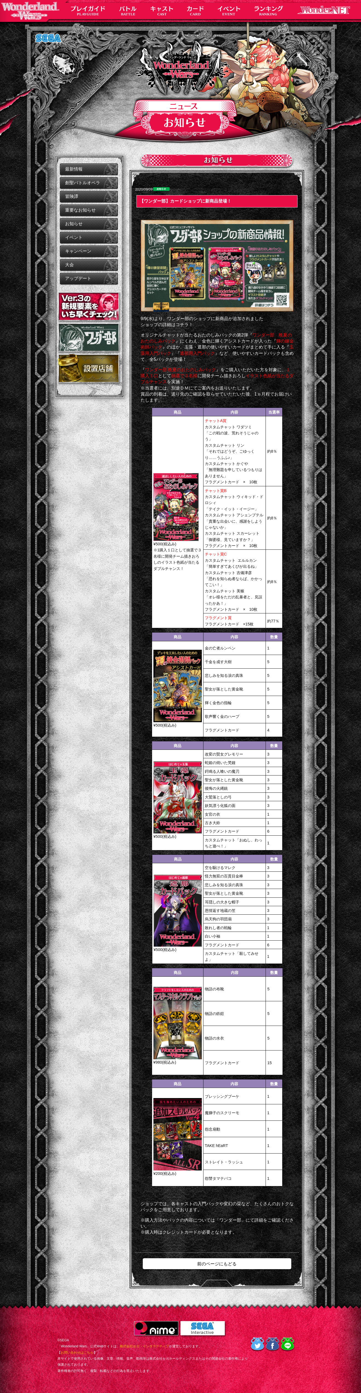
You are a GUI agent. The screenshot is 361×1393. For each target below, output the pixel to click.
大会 (69, 264)
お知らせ (74, 223)
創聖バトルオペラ (82, 182)
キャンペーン (78, 251)
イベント (74, 237)
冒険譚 (71, 196)
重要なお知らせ (80, 210)
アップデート (78, 278)
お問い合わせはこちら (77, 1352)
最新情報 (74, 169)
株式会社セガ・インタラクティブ (144, 1346)
